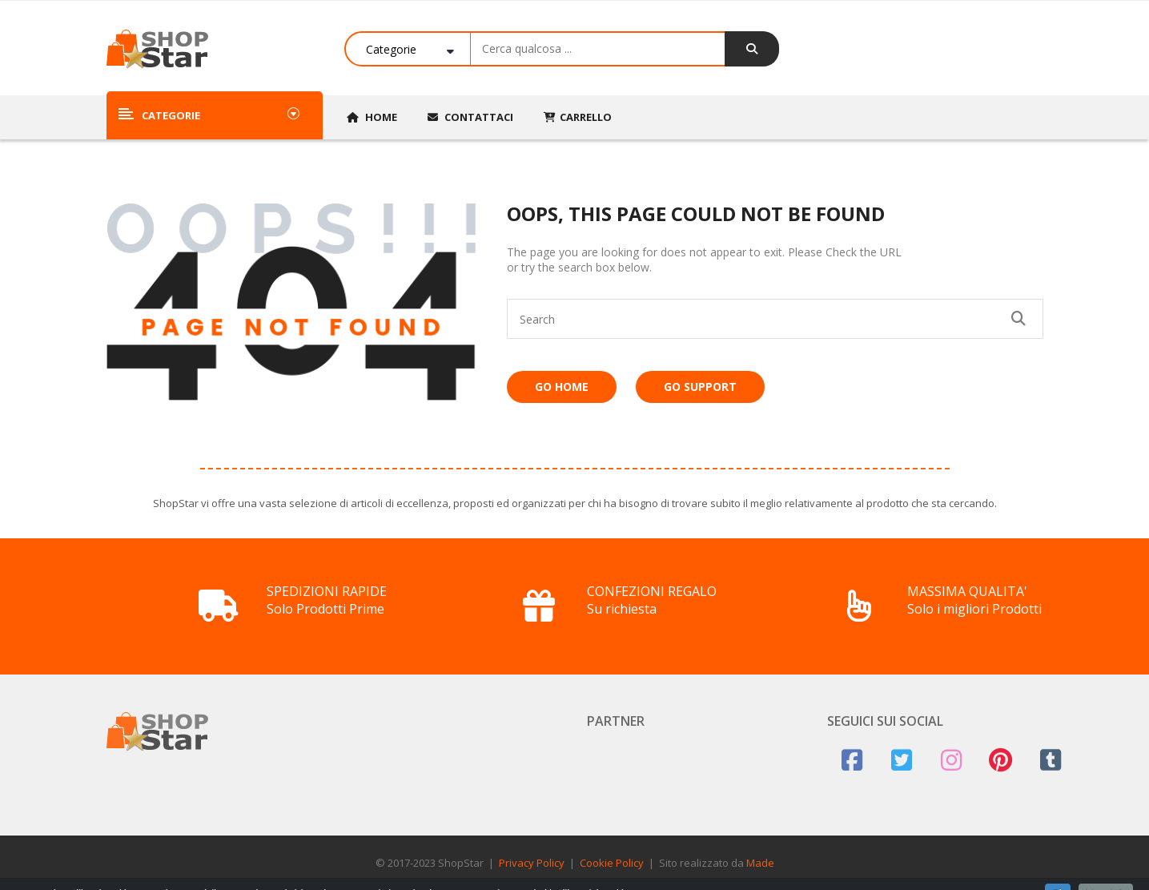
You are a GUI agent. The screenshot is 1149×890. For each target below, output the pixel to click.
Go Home (562, 386)
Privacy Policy (531, 863)
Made (760, 863)
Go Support (700, 386)
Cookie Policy (612, 863)
